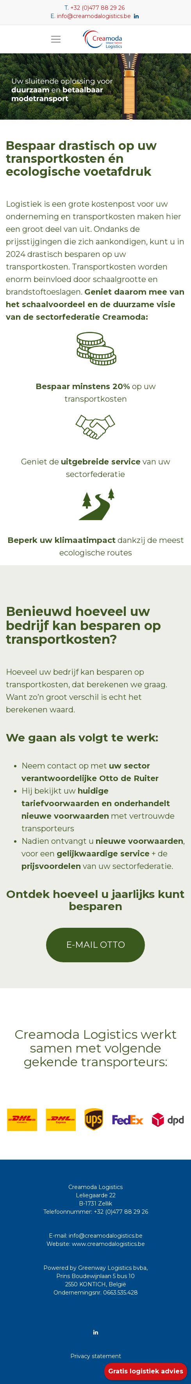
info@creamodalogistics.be (94, 16)
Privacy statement (95, 1356)
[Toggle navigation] (56, 39)
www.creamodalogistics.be (108, 1243)
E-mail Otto (95, 945)
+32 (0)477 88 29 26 (97, 7)
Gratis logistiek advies (145, 1371)
